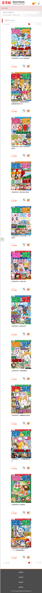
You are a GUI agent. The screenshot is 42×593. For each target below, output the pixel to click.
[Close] (40, 8)
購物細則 (21, 582)
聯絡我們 (21, 587)
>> (40, 23)
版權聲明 (21, 572)
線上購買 (8, 15)
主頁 (3, 15)
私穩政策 (21, 577)
